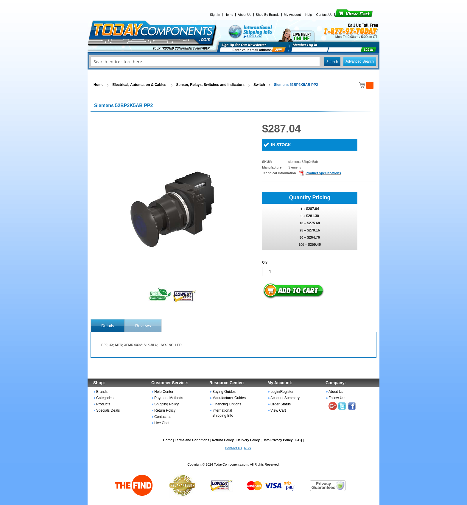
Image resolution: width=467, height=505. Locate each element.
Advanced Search (359, 61)
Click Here (254, 36)
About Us (244, 14)
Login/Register (281, 392)
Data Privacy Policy (277, 440)
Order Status (280, 404)
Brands (102, 392)
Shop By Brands (268, 14)
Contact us (162, 417)
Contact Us (324, 14)
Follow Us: (337, 398)
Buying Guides (224, 392)
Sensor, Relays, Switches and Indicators (210, 85)
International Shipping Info (222, 413)
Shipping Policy (166, 404)
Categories (104, 398)
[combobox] (233, 61)
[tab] (108, 325)
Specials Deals (108, 410)
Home (229, 14)
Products (103, 404)
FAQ (298, 440)
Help (308, 14)
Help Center (163, 392)
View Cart (344, 14)
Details (107, 325)
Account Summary (285, 398)
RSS (247, 448)
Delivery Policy (248, 440)
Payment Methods (168, 398)
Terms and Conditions (192, 440)
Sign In (215, 14)
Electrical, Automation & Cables (139, 85)
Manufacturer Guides (229, 398)
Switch (259, 85)
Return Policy (164, 410)
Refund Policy (223, 440)
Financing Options (226, 404)
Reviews (143, 325)
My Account (292, 14)
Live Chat (161, 423)
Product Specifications (323, 173)
